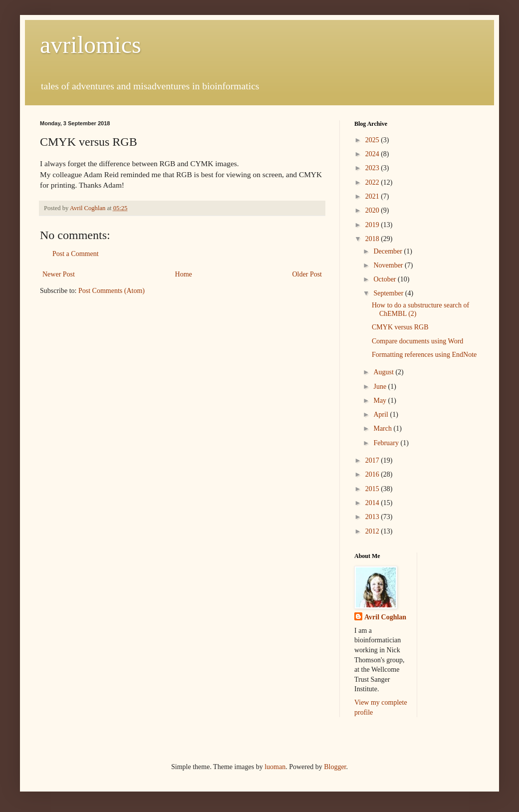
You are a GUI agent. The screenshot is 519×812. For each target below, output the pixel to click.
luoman (274, 767)
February (386, 443)
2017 (373, 460)
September (389, 293)
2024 (373, 154)
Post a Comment (75, 254)
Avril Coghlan (385, 617)
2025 (373, 140)
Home (183, 274)
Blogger (335, 767)
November (389, 265)
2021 (373, 196)
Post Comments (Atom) (111, 290)
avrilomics (90, 44)
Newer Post (58, 274)
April (381, 414)
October (385, 279)
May (380, 400)
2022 (373, 182)
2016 (373, 474)
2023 (373, 168)
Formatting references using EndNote (424, 354)
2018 (373, 239)
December (388, 251)
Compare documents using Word (417, 341)
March (383, 428)
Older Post (307, 274)
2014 (373, 503)
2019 (373, 225)
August (384, 372)
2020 (373, 210)
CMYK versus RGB (400, 327)
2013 (373, 517)
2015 (373, 489)
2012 (373, 531)
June (380, 386)
